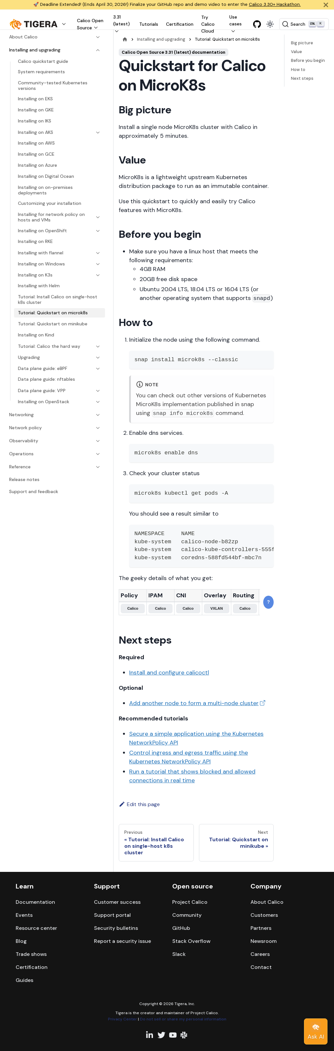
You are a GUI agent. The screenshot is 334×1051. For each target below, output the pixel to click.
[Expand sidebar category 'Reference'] (96, 467)
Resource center (36, 928)
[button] (39, 24)
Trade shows (31, 954)
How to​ (298, 69)
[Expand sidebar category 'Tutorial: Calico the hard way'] (96, 346)
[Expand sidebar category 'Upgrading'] (96, 357)
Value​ (296, 51)
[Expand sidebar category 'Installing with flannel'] (96, 253)
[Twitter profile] (161, 1035)
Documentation (35, 902)
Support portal (112, 915)
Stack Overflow (191, 941)
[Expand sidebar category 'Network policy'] (96, 428)
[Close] (326, 4)
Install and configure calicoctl (169, 672)
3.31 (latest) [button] (121, 20)
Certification (179, 24)
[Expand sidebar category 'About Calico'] (96, 37)
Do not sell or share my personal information (183, 1019)
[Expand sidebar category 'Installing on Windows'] (96, 264)
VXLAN (216, 608)
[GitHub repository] (257, 24)
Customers (264, 915)
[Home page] (125, 39)
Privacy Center (122, 1019)
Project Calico (189, 902)
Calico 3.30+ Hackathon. (275, 4)
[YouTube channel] (173, 1035)
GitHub (181, 928)
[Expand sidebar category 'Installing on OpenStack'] (96, 402)
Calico (132, 608)
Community (187, 915)
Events (24, 915)
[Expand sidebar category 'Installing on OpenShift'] (96, 231)
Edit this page (139, 804)
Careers (260, 954)
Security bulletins (116, 928)
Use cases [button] (235, 20)
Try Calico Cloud (208, 24)
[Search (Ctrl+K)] (304, 24)
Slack (179, 954)
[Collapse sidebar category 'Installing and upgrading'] (96, 50)
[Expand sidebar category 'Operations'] (96, 454)
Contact (261, 967)
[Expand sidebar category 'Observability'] (96, 441)
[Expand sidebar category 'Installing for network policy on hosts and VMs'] (96, 217)
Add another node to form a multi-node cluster (194, 703)
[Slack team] (184, 1035)
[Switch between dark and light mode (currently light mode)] (270, 24)
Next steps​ (302, 78)
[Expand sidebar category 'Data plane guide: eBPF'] (96, 368)
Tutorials (148, 24)
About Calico (266, 902)
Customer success (117, 902)
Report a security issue (122, 941)
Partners (260, 928)
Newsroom (263, 941)
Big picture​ (302, 43)
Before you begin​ (308, 60)
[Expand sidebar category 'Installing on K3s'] (96, 275)
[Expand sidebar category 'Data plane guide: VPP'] (96, 391)
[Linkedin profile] (150, 1035)
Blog (21, 941)
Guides (24, 980)
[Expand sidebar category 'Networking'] (96, 415)
